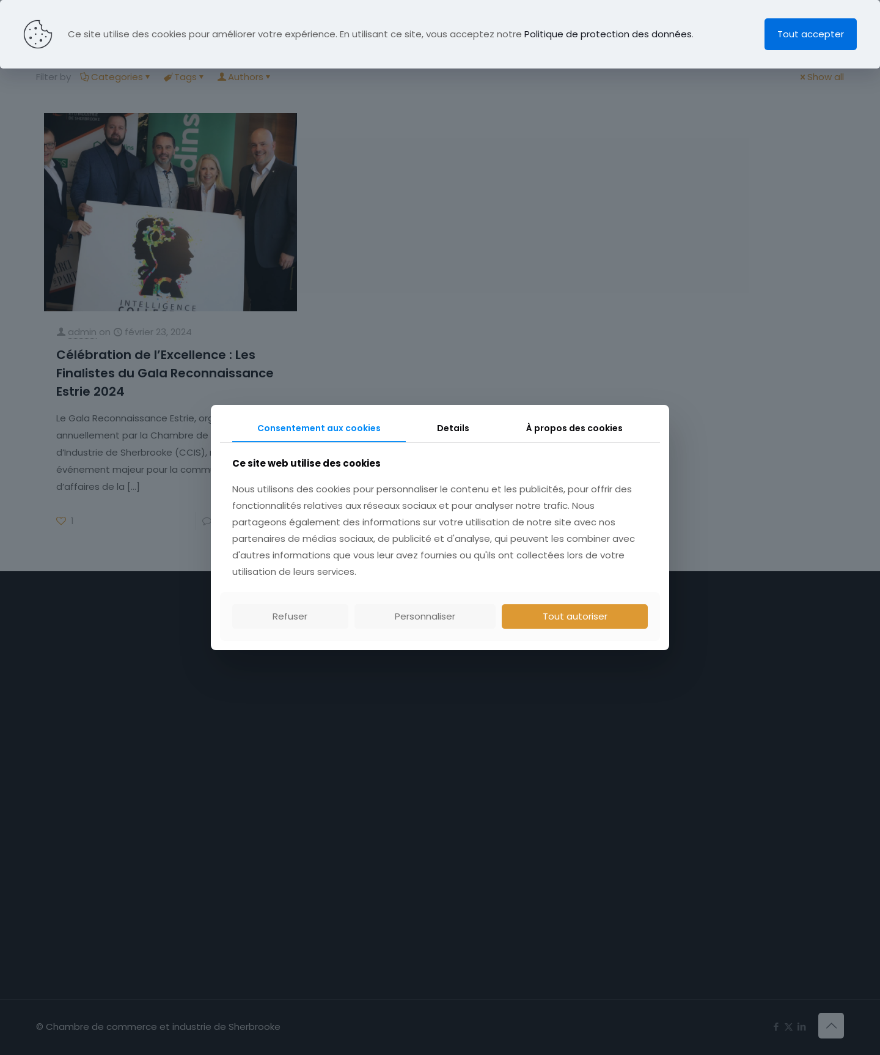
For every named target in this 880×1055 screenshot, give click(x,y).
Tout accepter (810, 34)
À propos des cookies (574, 428)
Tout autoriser (575, 616)
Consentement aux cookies (319, 428)
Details (453, 428)
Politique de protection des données (608, 34)
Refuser (290, 616)
